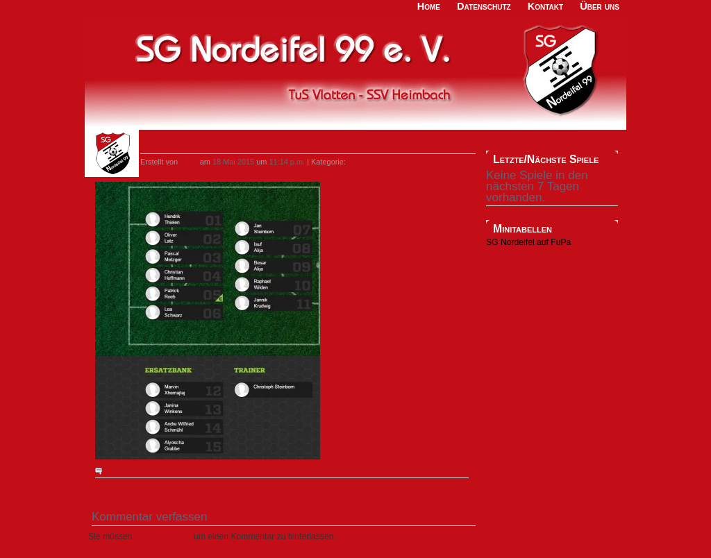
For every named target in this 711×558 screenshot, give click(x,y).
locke (189, 162)
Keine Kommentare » (139, 471)
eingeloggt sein (163, 536)
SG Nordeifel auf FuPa (528, 242)
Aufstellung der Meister (200, 144)
